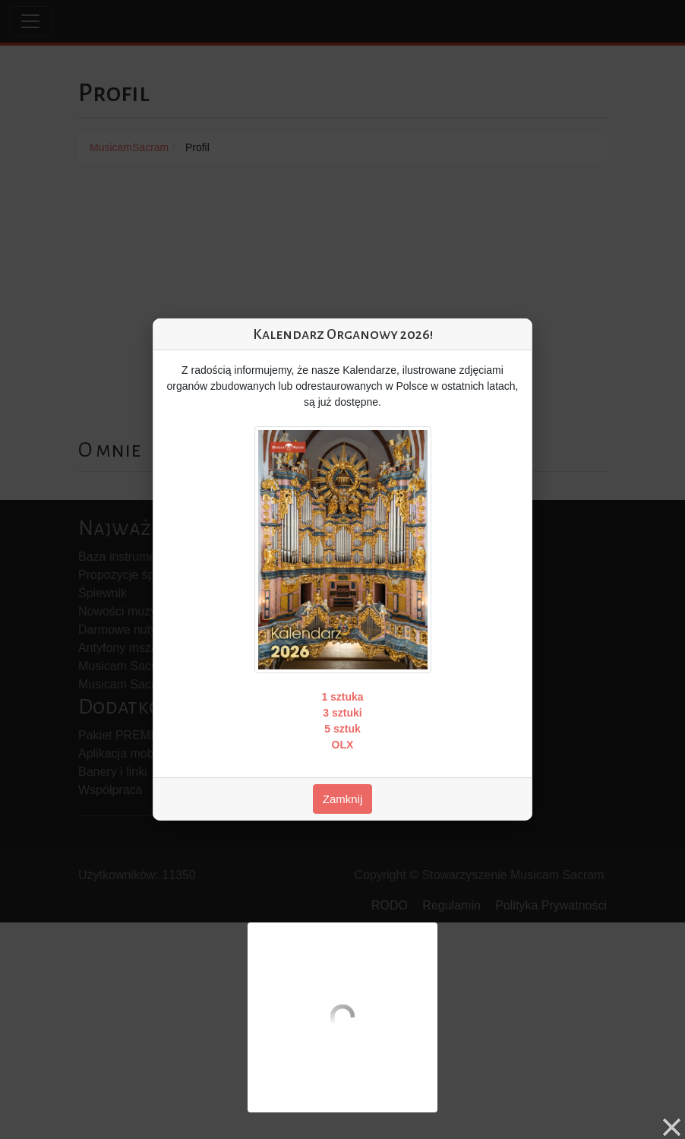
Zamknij (343, 799)
